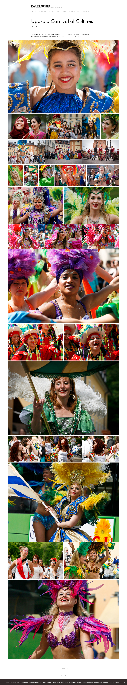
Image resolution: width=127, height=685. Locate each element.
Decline (117, 682)
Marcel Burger (40, 6)
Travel (64, 11)
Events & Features (74, 11)
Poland (33, 11)
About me (86, 11)
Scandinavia (42, 11)
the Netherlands (54, 11)
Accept (112, 682)
